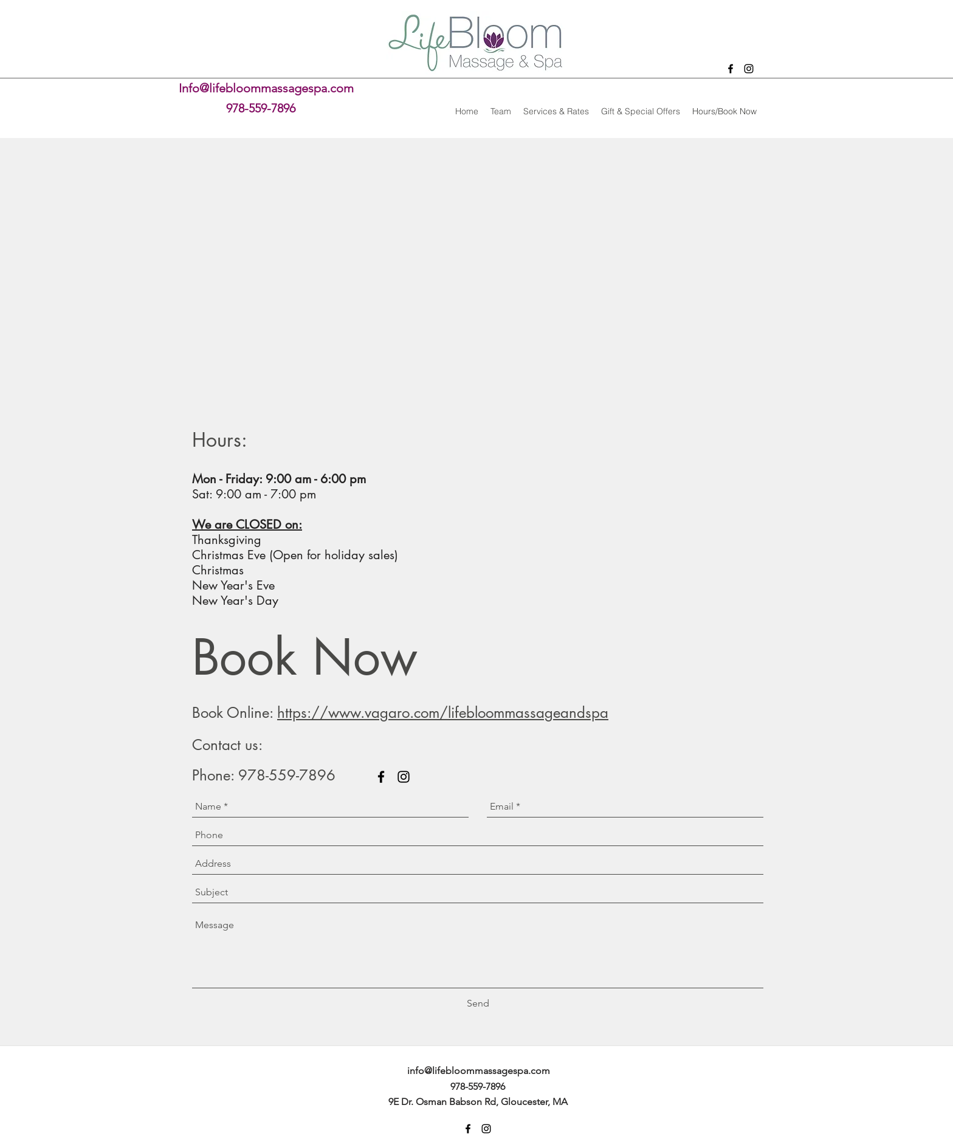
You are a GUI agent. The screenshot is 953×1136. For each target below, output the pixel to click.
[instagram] (749, 69)
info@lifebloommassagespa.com (478, 1070)
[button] (556, 111)
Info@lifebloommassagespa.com (266, 88)
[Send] (478, 1003)
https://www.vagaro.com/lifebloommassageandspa (442, 712)
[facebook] (730, 69)
